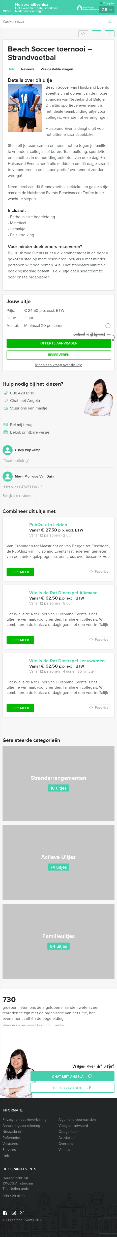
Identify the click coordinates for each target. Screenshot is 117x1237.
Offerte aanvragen (58, 343)
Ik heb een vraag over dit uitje (58, 365)
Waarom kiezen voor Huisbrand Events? (33, 1025)
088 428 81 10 (22, 393)
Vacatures (10, 1143)
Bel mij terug (18, 425)
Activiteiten (67, 1137)
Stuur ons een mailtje (25, 408)
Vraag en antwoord (73, 1125)
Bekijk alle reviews (20, 496)
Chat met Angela (21, 401)
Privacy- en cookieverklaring (24, 1119)
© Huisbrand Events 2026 (23, 1220)
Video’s (64, 1149)
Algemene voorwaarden (77, 1119)
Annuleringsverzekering (21, 1125)
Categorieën (68, 1131)
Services (9, 1149)
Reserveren (59, 355)
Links (7, 1155)
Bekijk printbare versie (26, 432)
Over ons (65, 1143)
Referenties (12, 1137)
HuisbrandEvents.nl (43, 7)
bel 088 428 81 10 (72, 1088)
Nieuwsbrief (12, 1131)
